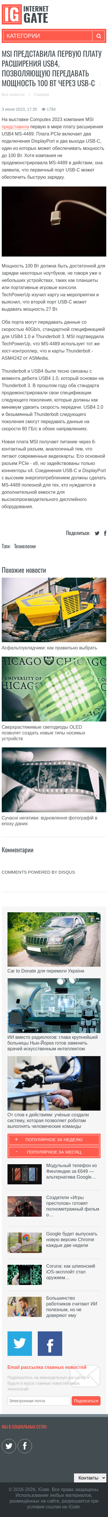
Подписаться (86, 1401)
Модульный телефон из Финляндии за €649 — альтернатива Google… (71, 1171)
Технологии (25, 546)
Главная (41, 94)
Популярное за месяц (54, 1151)
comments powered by (38, 872)
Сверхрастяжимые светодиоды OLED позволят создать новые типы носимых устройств (43, 733)
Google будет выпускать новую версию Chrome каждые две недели (71, 1239)
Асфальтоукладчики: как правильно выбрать (49, 647)
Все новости (14, 94)
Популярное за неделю (54, 1139)
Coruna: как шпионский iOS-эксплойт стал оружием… (70, 1272)
